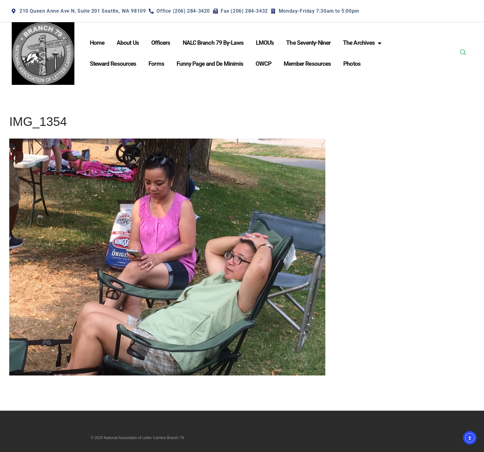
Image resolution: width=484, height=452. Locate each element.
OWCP (263, 63)
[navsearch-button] (463, 53)
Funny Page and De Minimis (210, 63)
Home (97, 42)
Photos (352, 63)
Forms (156, 63)
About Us (128, 42)
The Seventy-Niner (308, 42)
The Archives (362, 43)
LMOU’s (265, 42)
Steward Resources (113, 63)
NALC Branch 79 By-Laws (213, 42)
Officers (160, 42)
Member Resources (307, 63)
